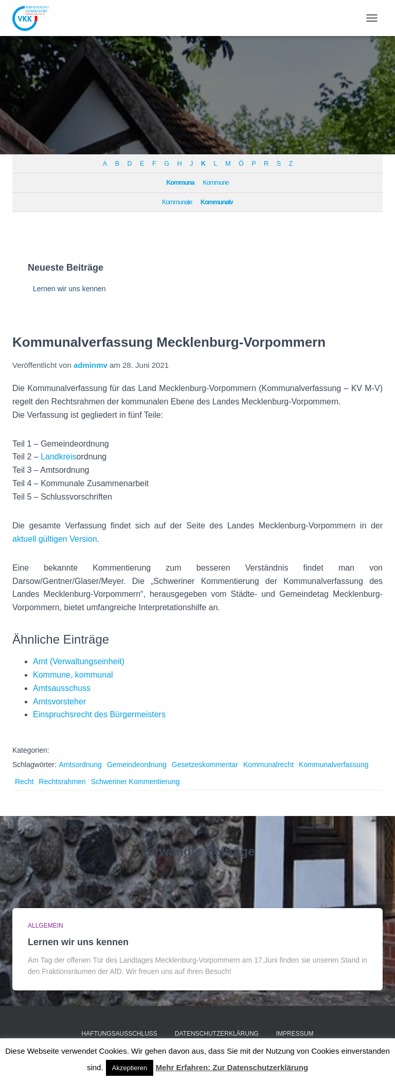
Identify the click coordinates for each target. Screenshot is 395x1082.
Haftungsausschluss (119, 1033)
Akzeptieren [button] (130, 1068)
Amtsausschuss (62, 688)
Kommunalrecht (268, 764)
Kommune (215, 182)
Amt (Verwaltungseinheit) (78, 661)
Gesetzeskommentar (205, 764)
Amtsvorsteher (59, 701)
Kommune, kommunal (73, 674)
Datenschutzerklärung (217, 1033)
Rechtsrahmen (62, 781)
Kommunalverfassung (333, 764)
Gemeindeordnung (137, 764)
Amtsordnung (80, 764)
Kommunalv (217, 202)
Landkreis (58, 456)
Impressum (295, 1033)
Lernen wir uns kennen (69, 289)
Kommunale (177, 202)
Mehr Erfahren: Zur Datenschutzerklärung (231, 1067)
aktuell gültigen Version (54, 539)
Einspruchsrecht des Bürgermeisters (99, 714)
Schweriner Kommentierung (135, 781)
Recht (24, 781)
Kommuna (180, 182)
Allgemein (45, 925)
